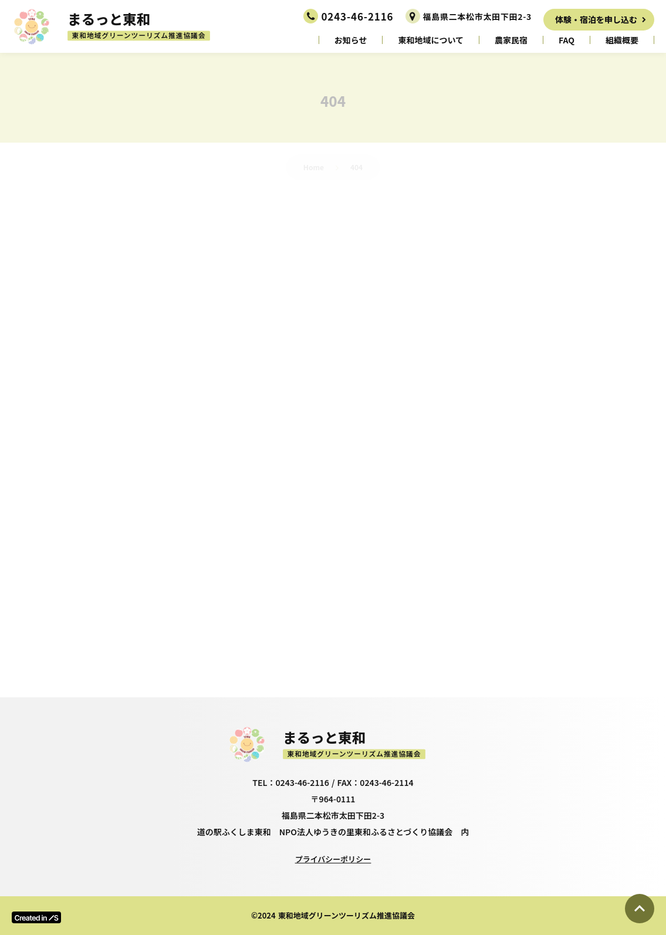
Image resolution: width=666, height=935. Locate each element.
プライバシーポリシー (333, 859)
